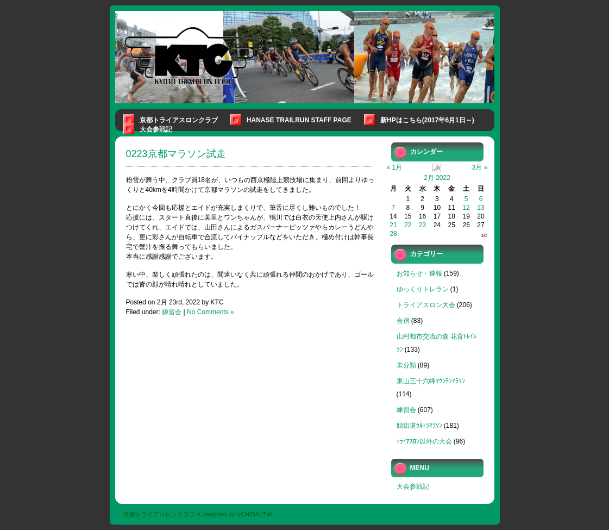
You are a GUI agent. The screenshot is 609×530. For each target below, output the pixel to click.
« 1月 (395, 167)
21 (393, 225)
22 (407, 225)
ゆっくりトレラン (423, 289)
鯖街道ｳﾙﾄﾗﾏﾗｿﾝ (419, 425)
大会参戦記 (156, 129)
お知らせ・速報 (419, 273)
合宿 (403, 321)
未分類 (406, 365)
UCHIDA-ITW (254, 514)
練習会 (171, 312)
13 (480, 207)
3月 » (480, 167)
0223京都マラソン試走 (176, 153)
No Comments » (210, 312)
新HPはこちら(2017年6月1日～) (427, 120)
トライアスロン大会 (426, 305)
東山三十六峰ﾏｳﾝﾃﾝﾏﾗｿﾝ (431, 381)
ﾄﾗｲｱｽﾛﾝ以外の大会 (424, 441)
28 (393, 234)
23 (422, 225)
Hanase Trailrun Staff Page (299, 120)
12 (465, 207)
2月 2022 (437, 178)
